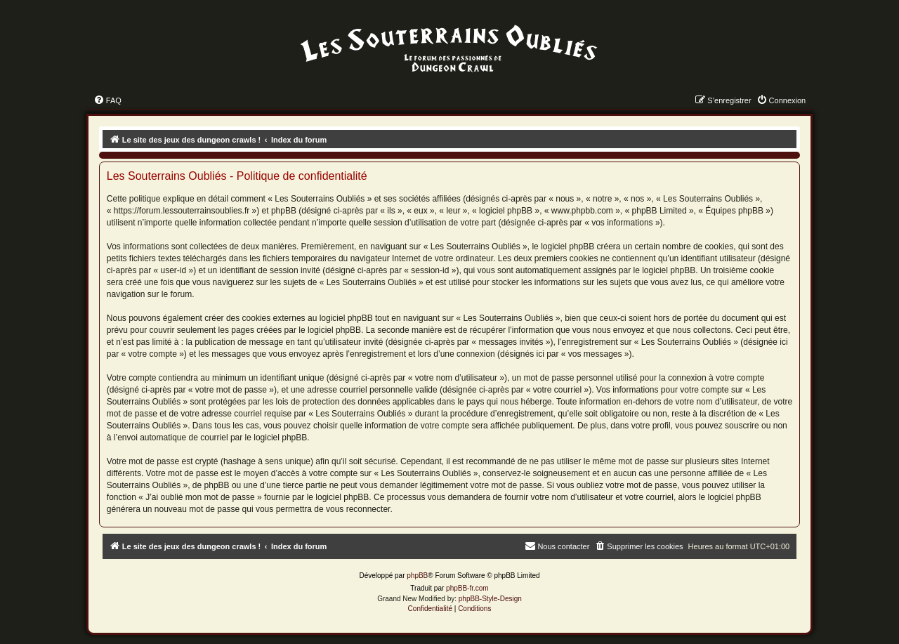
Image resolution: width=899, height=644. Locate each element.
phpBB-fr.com (467, 588)
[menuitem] (107, 100)
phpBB (417, 575)
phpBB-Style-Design (490, 599)
